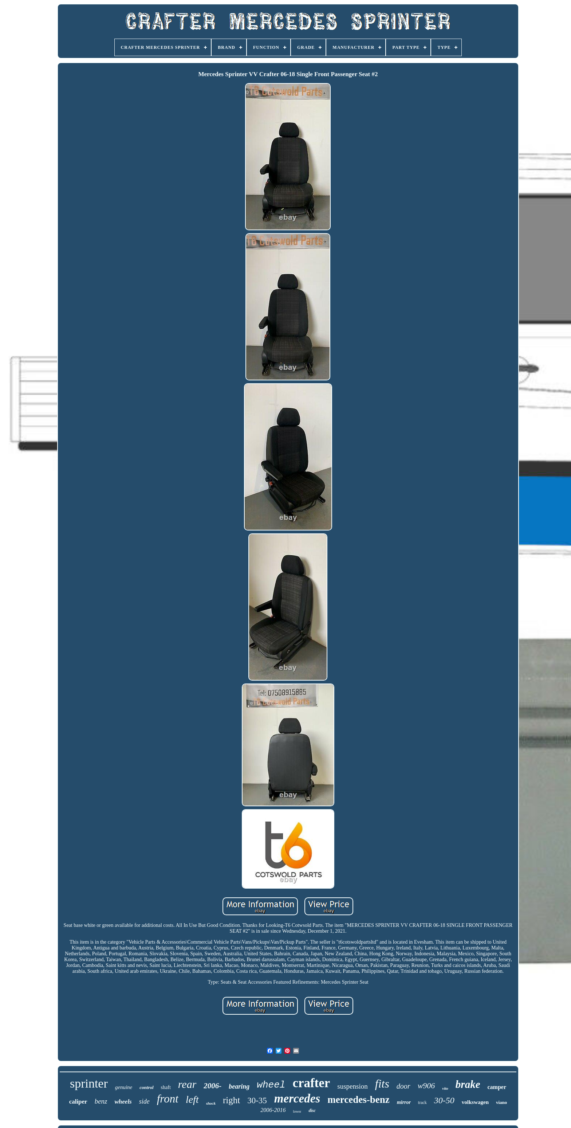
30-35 (257, 1100)
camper (497, 1087)
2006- (212, 1085)
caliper (78, 1101)
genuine (123, 1087)
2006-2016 (273, 1110)
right (231, 1100)
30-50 (444, 1100)
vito (445, 1088)
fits (382, 1083)
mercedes (297, 1098)
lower (297, 1111)
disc (311, 1110)
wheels (123, 1101)
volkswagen (475, 1102)
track (422, 1102)
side (144, 1101)
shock (211, 1103)
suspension (352, 1086)
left (192, 1099)
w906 (426, 1085)
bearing (239, 1086)
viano (501, 1102)
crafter (311, 1083)
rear (187, 1084)
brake (468, 1084)
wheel (271, 1085)
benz (101, 1101)
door (403, 1086)
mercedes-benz (358, 1099)
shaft (166, 1087)
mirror (404, 1102)
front (167, 1098)
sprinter (89, 1083)
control (146, 1087)
